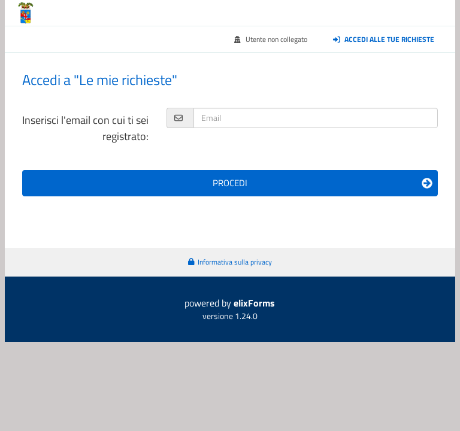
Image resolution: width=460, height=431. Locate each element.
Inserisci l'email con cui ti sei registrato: (85, 127)
